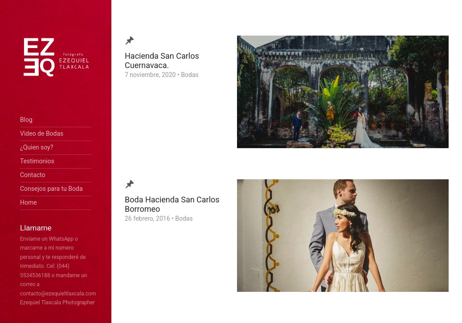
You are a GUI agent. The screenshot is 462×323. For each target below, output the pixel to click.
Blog (26, 119)
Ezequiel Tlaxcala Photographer (57, 302)
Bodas (189, 74)
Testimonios (37, 161)
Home (28, 202)
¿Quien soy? (36, 147)
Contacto (32, 174)
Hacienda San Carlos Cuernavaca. (162, 60)
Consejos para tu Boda (51, 188)
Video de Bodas (41, 133)
